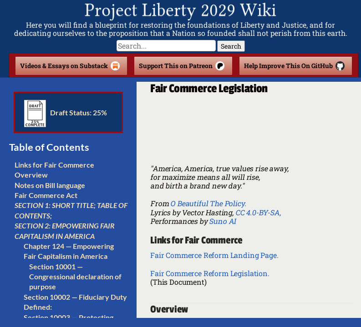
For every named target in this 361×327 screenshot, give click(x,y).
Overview (31, 174)
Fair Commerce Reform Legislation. (209, 273)
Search (231, 46)
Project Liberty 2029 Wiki (180, 10)
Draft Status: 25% (65, 112)
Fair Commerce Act (46, 195)
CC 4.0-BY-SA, (258, 212)
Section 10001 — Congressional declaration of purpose (75, 276)
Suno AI (222, 221)
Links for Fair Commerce (54, 164)
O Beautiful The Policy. (208, 203)
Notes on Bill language (50, 185)
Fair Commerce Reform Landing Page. (214, 255)
